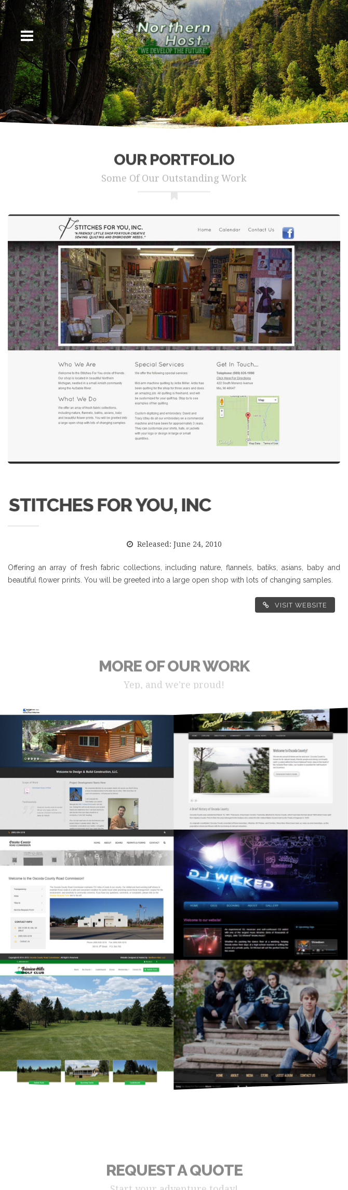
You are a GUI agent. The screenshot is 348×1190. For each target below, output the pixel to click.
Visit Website (295, 605)
